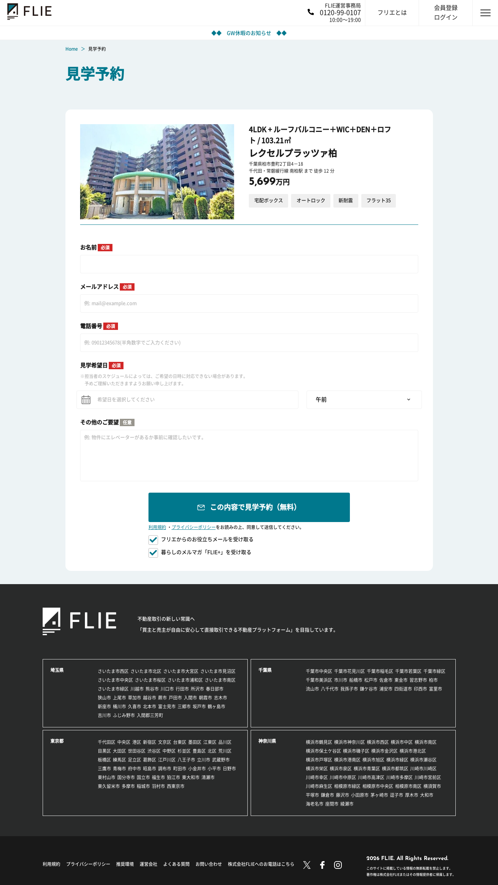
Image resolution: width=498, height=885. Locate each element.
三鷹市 (104, 768)
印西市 (420, 689)
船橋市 (355, 680)
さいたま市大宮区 (180, 671)
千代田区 (106, 742)
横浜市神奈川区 (349, 742)
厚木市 (411, 795)
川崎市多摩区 (399, 777)
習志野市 (418, 680)
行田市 (182, 689)
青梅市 (119, 768)
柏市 (433, 680)
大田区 (119, 751)
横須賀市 (432, 786)
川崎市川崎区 (423, 768)
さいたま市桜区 (150, 680)
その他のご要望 (107, 422)
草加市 (134, 697)
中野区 (169, 751)
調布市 (164, 768)
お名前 (96, 247)
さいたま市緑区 (113, 689)
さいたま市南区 (220, 680)
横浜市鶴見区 (319, 742)
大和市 (426, 795)
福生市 (158, 777)
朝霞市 (205, 697)
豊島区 (199, 751)
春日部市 (214, 689)
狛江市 (173, 777)
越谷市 (149, 697)
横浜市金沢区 (384, 751)
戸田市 (175, 697)
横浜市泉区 (341, 768)
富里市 (435, 689)
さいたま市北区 (145, 671)
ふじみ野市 (124, 715)
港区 (136, 742)
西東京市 (175, 786)
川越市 (137, 689)
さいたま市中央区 (115, 680)
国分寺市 (126, 777)
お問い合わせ (209, 864)
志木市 (220, 697)
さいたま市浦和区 (185, 680)
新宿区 (149, 742)
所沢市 (197, 689)
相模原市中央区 (377, 786)
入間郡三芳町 (150, 715)
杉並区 (184, 751)
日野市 (229, 768)
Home (71, 49)
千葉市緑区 (434, 671)
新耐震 (345, 200)
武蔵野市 (221, 760)
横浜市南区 (426, 742)
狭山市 (104, 697)
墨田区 (194, 742)
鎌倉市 (327, 795)
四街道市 (403, 689)
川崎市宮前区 (428, 777)
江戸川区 (167, 760)
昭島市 (149, 768)
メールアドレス (107, 287)
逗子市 (396, 795)
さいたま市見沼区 (218, 671)
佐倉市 (386, 680)
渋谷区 (154, 751)
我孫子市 (349, 689)
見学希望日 (101, 365)
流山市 (312, 689)
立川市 (203, 760)
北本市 (149, 706)
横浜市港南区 (347, 760)
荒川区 (225, 751)
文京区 (164, 742)
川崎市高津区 (371, 777)
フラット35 (378, 200)
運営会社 (148, 864)
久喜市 (134, 706)
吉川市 (104, 715)
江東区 (209, 742)
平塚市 (312, 795)
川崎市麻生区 (319, 786)
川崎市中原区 (343, 777)
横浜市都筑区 (395, 768)
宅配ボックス (268, 200)
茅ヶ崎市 (379, 795)
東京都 (57, 741)
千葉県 (265, 670)
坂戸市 (199, 706)
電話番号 (99, 326)
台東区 (179, 742)
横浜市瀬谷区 (423, 760)
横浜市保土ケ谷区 (323, 751)
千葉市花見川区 (349, 671)
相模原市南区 (408, 786)
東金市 (401, 680)
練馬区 (119, 760)
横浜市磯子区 (356, 751)
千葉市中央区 (319, 671)
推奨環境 (125, 864)
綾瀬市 (347, 804)
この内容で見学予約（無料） (255, 507)
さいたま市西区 (113, 671)
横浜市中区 (402, 742)
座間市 (331, 804)
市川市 (340, 680)
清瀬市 (208, 777)
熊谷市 (152, 689)
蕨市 (162, 697)
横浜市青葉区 (367, 768)
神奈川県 (267, 741)
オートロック (311, 200)
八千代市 (329, 689)
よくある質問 (176, 864)
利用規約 (157, 527)
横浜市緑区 (397, 760)
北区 (212, 751)
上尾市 (119, 697)
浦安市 (386, 689)
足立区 (134, 760)
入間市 (190, 697)
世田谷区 (137, 751)
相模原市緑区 (347, 786)
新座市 (104, 706)
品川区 (225, 742)
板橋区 (104, 760)
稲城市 (143, 786)
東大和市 (191, 777)
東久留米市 (109, 786)
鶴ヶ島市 (216, 706)
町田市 (179, 768)
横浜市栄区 (317, 768)
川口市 (167, 689)
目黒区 (104, 751)
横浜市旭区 (373, 760)
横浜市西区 (378, 742)
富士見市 (167, 706)
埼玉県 (57, 670)
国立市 (143, 777)
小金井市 (197, 768)
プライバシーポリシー (194, 527)
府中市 (134, 768)
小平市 (214, 768)
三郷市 (184, 706)
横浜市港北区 (413, 751)
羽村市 (158, 786)
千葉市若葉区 (408, 671)
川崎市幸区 (317, 777)
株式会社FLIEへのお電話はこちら (261, 864)
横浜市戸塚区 (319, 760)
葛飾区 (149, 760)
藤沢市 (342, 795)
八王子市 (186, 760)
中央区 (123, 742)
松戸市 (370, 680)
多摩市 (128, 786)
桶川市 (119, 706)
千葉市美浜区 (319, 680)
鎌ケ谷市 (368, 689)
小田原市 (360, 795)
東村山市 (106, 777)
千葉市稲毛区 (380, 671)
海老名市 (314, 804)
